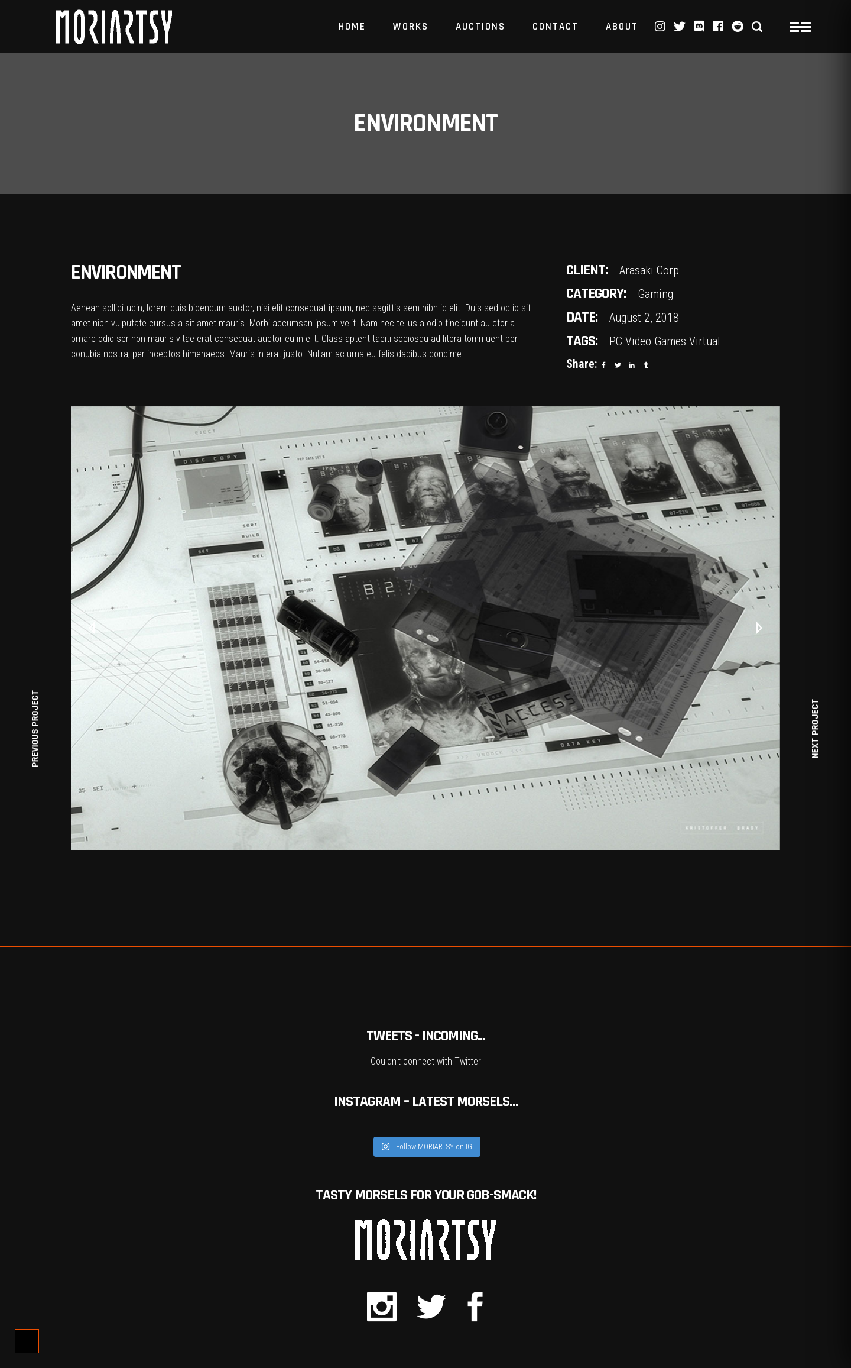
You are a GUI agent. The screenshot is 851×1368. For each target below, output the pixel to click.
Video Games (655, 341)
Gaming (655, 294)
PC (615, 341)
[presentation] (92, 628)
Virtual (704, 341)
